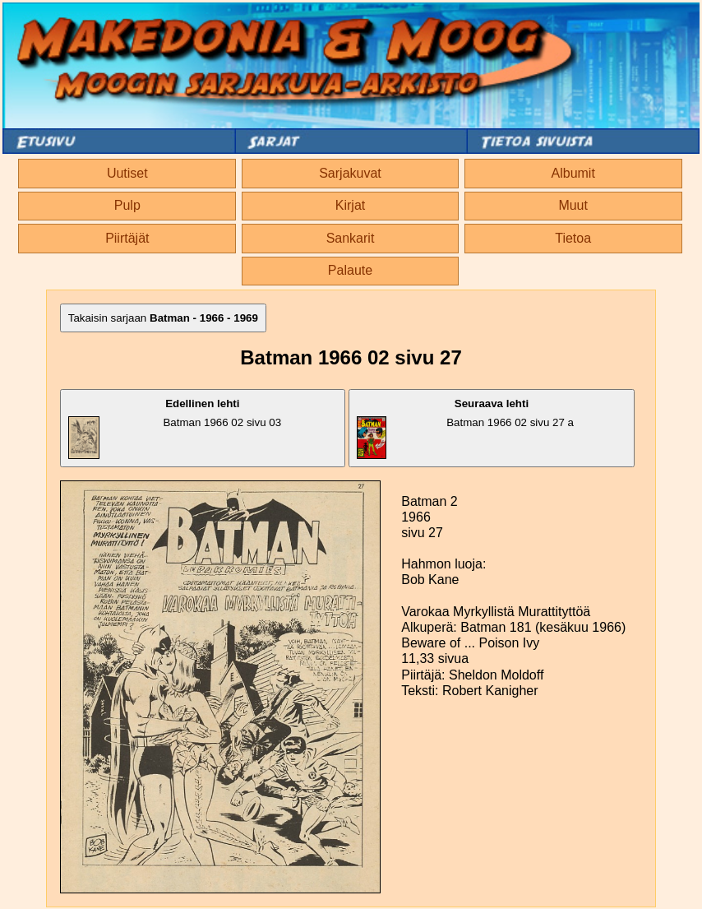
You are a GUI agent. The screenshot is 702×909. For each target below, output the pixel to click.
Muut (573, 205)
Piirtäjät (127, 238)
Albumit (573, 173)
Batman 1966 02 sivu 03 (174, 428)
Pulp (127, 205)
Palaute (350, 270)
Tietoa (573, 238)
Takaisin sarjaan (163, 318)
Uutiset (127, 173)
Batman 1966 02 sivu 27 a (465, 428)
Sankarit (350, 238)
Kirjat (350, 205)
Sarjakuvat (350, 173)
